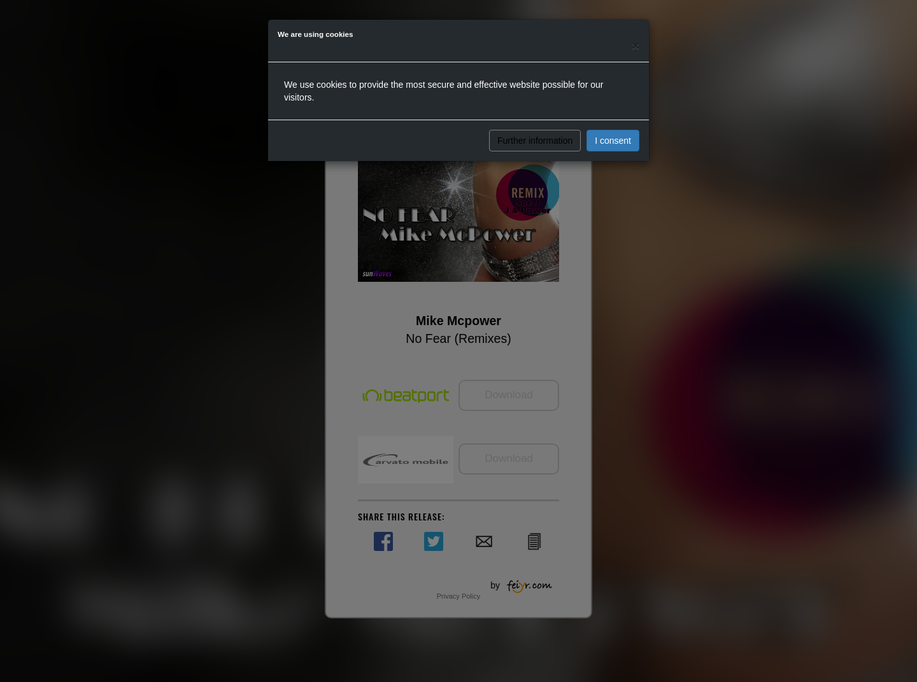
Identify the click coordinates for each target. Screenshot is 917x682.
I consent (613, 141)
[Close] (635, 45)
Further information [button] (534, 141)
